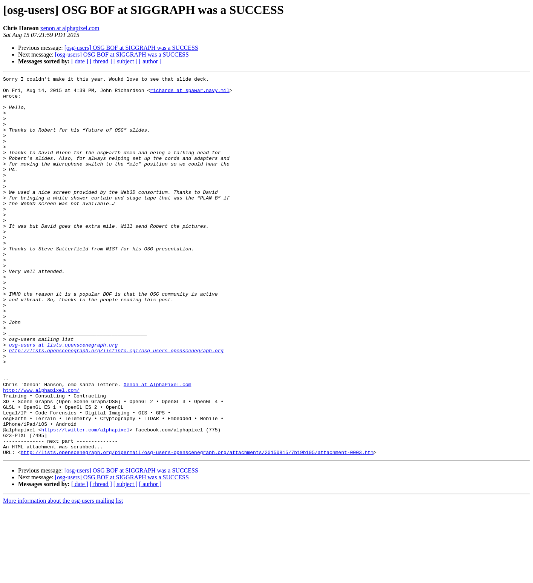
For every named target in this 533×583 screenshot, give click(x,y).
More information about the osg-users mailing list (63, 576)
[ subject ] (125, 61)
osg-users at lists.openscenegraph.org (63, 399)
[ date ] (79, 61)
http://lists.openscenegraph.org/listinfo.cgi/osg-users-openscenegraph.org (116, 405)
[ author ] (150, 61)
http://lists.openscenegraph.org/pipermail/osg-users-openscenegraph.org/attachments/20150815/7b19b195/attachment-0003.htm (197, 528)
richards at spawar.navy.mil (190, 93)
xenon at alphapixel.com (70, 28)
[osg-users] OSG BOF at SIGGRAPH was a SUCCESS (131, 47)
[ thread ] (101, 61)
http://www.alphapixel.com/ (41, 453)
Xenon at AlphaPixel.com (157, 446)
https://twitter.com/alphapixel (85, 500)
